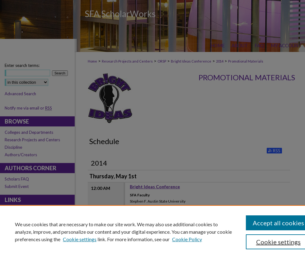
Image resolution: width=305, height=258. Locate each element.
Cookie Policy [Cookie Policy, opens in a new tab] (187, 239)
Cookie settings (79, 239)
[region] (152, 231)
